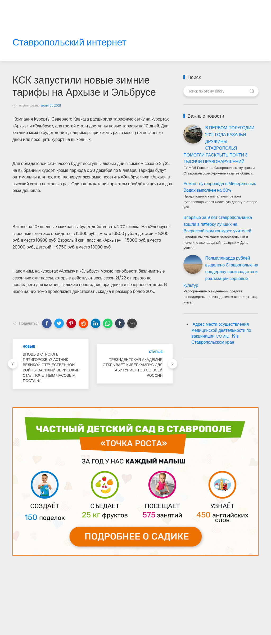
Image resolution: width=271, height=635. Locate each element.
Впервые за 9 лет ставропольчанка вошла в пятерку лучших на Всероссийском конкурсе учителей (217, 224)
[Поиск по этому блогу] (220, 91)
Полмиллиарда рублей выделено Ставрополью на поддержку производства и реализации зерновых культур (220, 271)
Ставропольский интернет (69, 42)
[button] (47, 323)
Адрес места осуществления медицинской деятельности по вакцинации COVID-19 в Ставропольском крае (221, 333)
